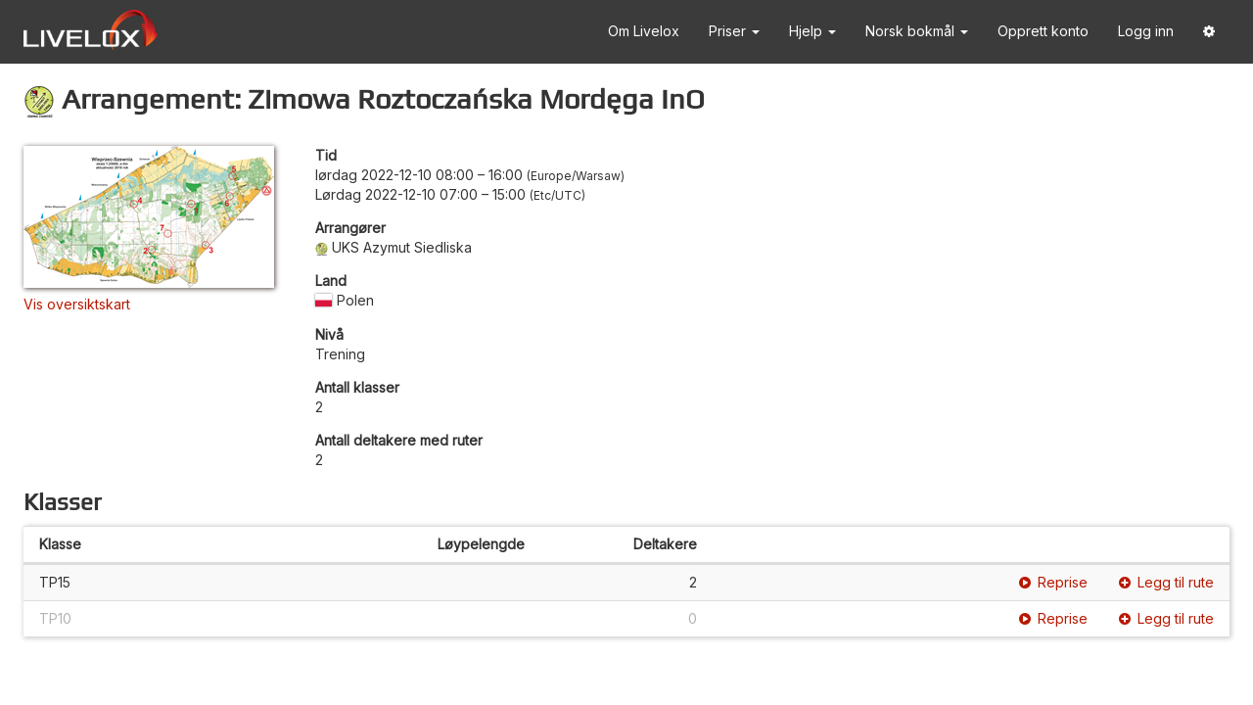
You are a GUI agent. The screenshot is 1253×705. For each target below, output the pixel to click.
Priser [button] (734, 31)
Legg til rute (1166, 582)
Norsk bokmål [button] (916, 31)
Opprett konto (1043, 31)
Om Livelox (643, 31)
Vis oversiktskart (76, 304)
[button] (1209, 32)
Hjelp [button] (812, 31)
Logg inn (1146, 31)
